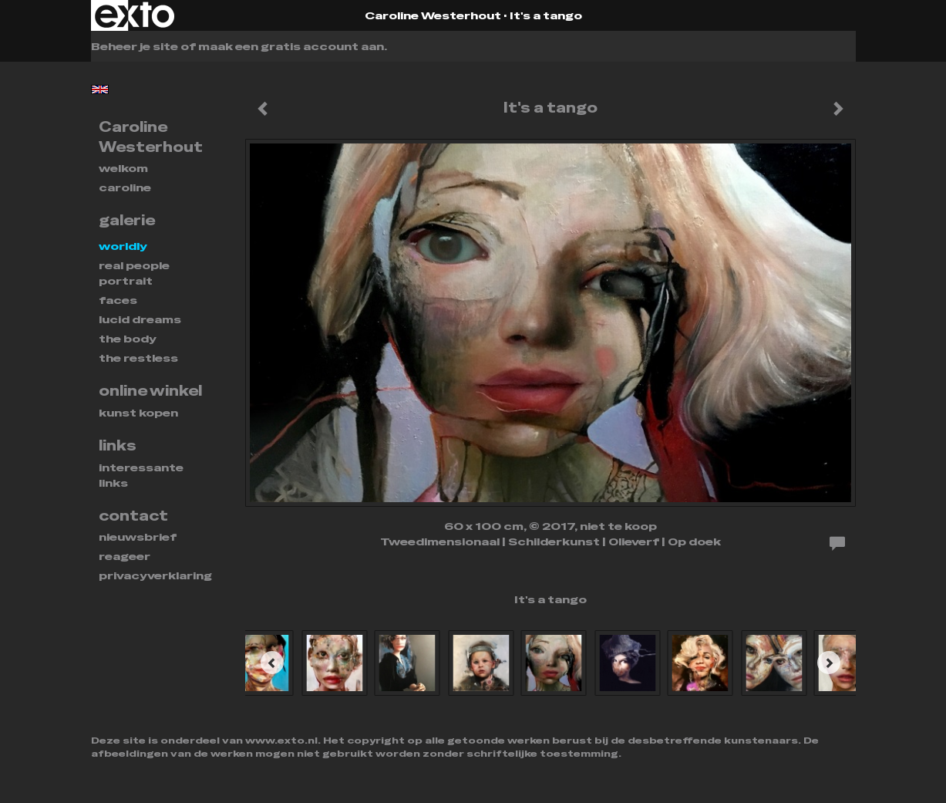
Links (117, 445)
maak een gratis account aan (291, 46)
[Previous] (272, 662)
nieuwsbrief (138, 537)
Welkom (123, 168)
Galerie (127, 220)
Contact (133, 516)
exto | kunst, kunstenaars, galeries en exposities (134, 15)
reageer (124, 556)
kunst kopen (138, 413)
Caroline (125, 187)
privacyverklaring (155, 575)
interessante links (141, 475)
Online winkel (150, 391)
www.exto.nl (281, 740)
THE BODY (128, 339)
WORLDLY (123, 246)
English (100, 89)
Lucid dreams (140, 319)
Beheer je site (134, 46)
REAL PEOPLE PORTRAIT (134, 273)
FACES (118, 300)
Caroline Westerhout (433, 15)
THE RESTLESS (138, 358)
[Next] (828, 662)
